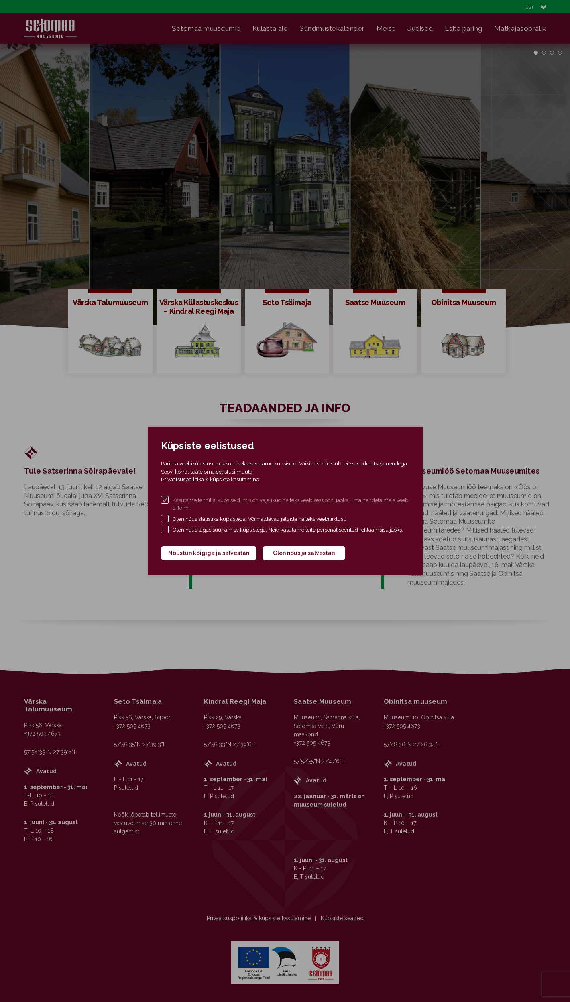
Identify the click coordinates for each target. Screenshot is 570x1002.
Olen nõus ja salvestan (304, 553)
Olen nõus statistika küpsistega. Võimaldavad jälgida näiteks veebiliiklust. (259, 519)
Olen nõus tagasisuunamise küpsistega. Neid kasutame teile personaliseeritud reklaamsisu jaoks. (288, 530)
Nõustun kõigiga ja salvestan (208, 553)
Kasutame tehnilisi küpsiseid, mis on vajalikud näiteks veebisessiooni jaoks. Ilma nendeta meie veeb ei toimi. (290, 504)
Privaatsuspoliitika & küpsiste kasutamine (210, 479)
